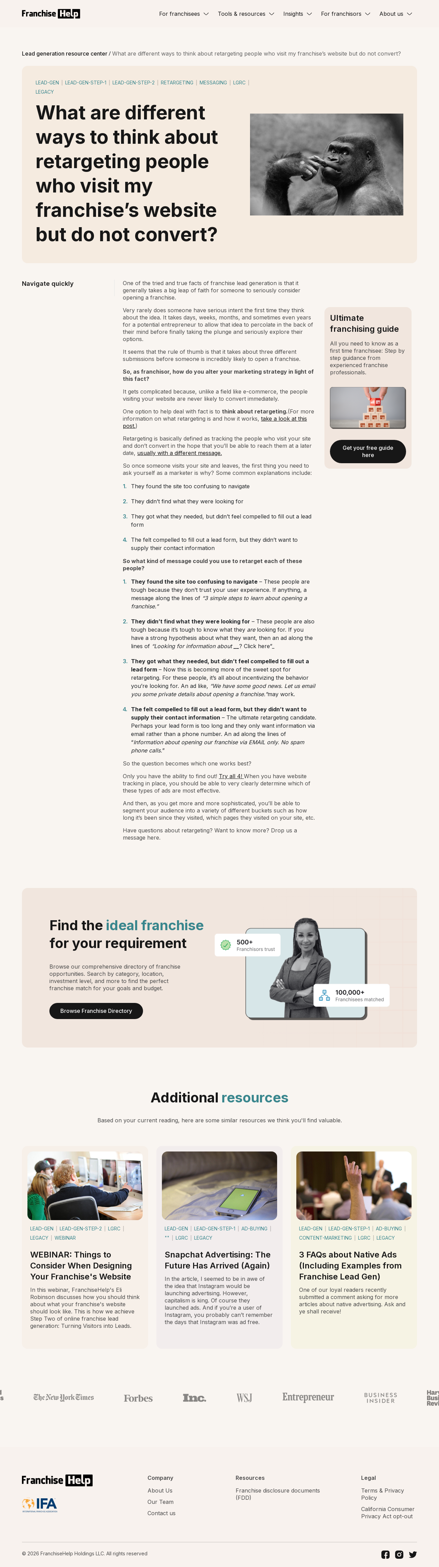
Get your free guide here (368, 451)
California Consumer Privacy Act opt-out (388, 1513)
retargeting (177, 82)
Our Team (160, 1501)
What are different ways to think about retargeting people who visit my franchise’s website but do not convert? (256, 53)
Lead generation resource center (65, 53)
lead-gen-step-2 (133, 82)
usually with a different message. (179, 452)
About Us (160, 1490)
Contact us (161, 1513)
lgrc (239, 82)
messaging (213, 82)
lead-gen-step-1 (85, 82)
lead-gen (47, 82)
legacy (45, 92)
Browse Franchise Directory (96, 1010)
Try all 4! (231, 776)
